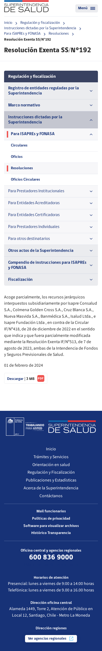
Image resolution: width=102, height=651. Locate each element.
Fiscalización (51, 279)
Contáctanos (51, 496)
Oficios (17, 157)
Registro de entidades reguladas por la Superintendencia (51, 91)
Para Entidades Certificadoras (51, 215)
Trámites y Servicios (51, 457)
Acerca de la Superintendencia (51, 488)
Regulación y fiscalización (40, 23)
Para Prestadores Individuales (51, 227)
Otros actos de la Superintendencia (51, 250)
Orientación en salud (51, 465)
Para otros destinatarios (51, 239)
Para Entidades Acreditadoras (51, 203)
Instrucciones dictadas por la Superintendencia (40, 28)
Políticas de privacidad (51, 519)
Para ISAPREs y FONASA (22, 34)
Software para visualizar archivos (51, 526)
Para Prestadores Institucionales (51, 191)
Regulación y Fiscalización (51, 472)
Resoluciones (59, 34)
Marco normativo (51, 105)
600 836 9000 (51, 557)
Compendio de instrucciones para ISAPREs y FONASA (51, 265)
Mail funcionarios (51, 511)
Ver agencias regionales (51, 638)
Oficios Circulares (25, 180)
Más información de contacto (51, 565)
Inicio (8, 23)
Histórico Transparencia (51, 533)
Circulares (19, 146)
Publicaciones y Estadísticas (51, 480)
